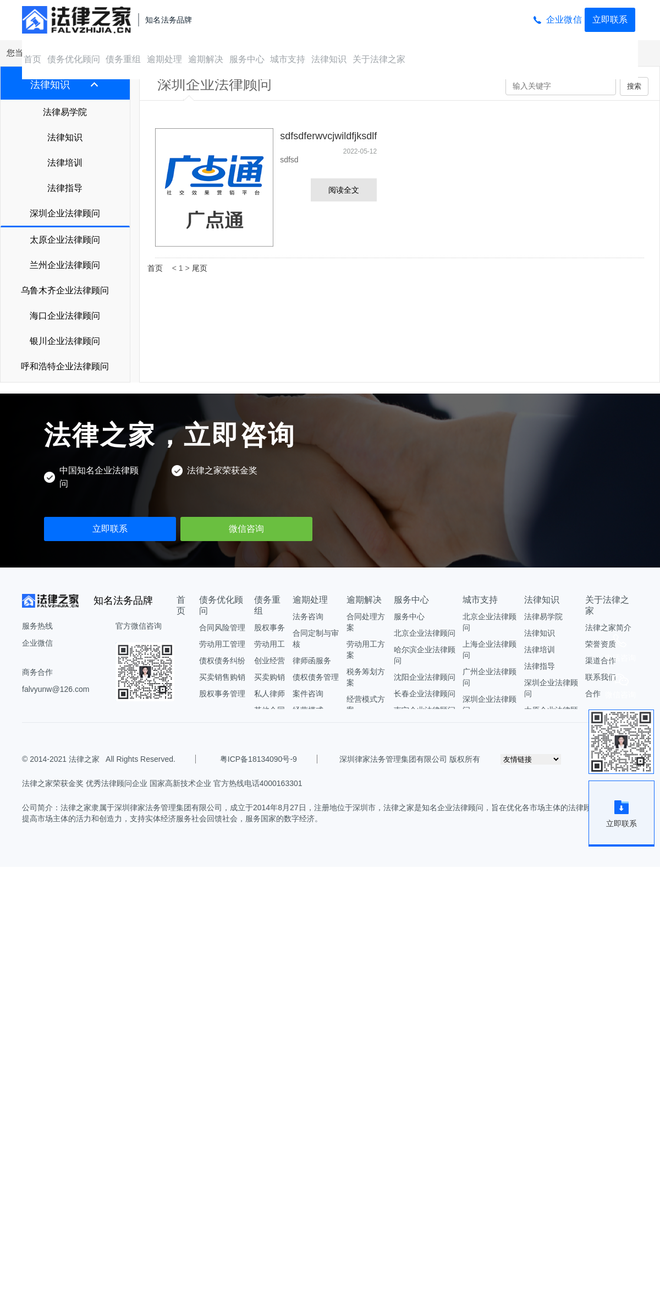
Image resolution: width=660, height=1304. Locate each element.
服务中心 (247, 59)
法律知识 (328, 59)
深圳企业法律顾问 (65, 213)
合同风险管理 (222, 627)
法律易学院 (65, 112)
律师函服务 (312, 660)
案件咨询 (308, 693)
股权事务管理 (222, 693)
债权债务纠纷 (222, 660)
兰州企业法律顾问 (65, 265)
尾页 (199, 268)
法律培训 (64, 162)
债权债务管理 (316, 677)
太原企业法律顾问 (65, 239)
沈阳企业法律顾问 (424, 677)
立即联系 (610, 19)
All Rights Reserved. (138, 759)
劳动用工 (269, 644)
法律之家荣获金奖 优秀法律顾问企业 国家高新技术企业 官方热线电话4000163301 (162, 783)
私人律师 (269, 693)
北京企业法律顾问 (424, 633)
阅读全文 (343, 189)
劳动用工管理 (222, 644)
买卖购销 (269, 677)
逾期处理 (164, 59)
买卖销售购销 (222, 677)
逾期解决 (205, 59)
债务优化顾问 (73, 59)
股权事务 (269, 627)
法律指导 (64, 188)
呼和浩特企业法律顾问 (65, 366)
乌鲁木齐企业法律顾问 (65, 290)
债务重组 (123, 59)
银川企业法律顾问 (65, 341)
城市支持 (287, 59)
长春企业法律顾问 (424, 693)
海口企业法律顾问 (65, 315)
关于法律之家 (379, 59)
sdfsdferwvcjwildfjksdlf (328, 135)
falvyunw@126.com (55, 689)
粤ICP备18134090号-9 (258, 759)
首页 (32, 59)
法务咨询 (308, 616)
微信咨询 (246, 528)
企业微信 (564, 19)
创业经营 (269, 660)
